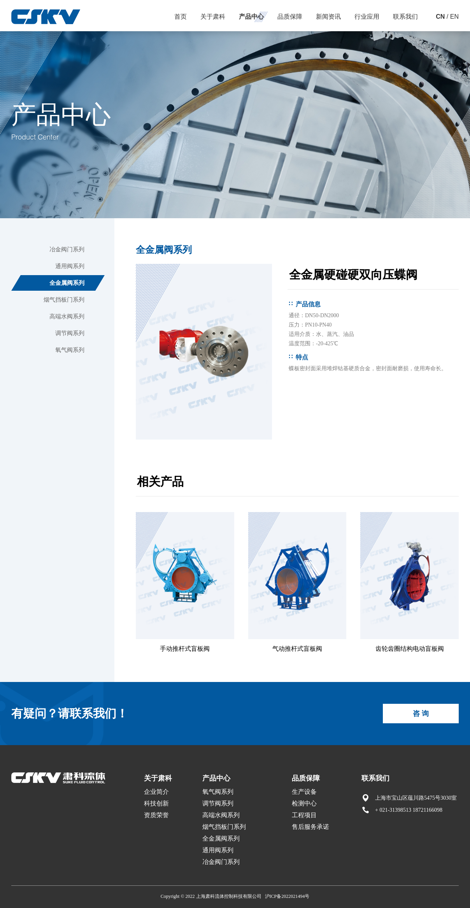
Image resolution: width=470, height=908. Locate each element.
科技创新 (156, 803)
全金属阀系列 (66, 283)
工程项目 (304, 815)
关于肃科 (212, 16)
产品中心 (251, 16)
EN (454, 16)
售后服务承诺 (310, 826)
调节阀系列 (69, 333)
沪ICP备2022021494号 (287, 896)
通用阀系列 (69, 266)
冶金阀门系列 (66, 249)
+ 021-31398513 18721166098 (408, 810)
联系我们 (405, 16)
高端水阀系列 (66, 316)
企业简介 (156, 791)
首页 (180, 16)
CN (440, 16)
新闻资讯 (328, 16)
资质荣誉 (156, 815)
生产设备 (304, 791)
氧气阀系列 (69, 350)
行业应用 (366, 16)
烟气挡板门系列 (64, 300)
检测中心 (304, 803)
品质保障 (289, 16)
